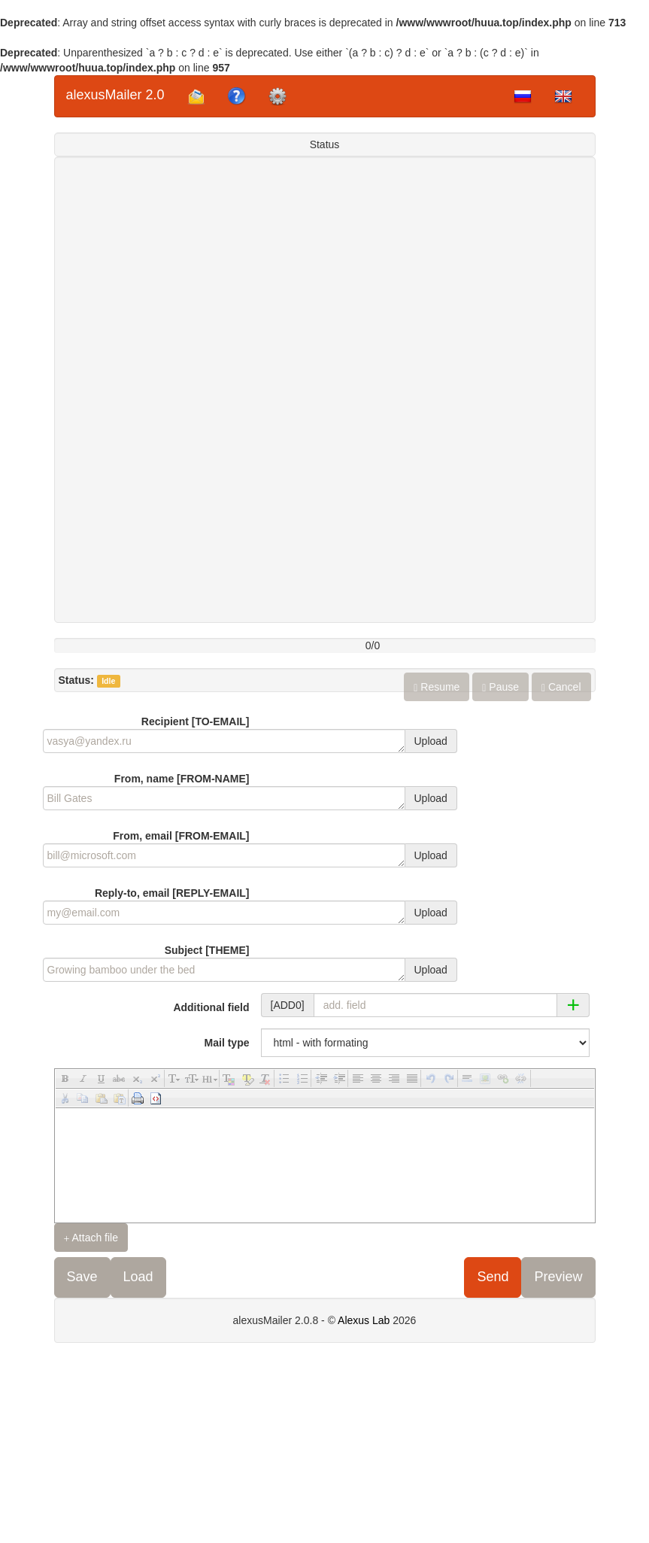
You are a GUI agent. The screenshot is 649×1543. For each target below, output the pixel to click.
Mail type (227, 1043)
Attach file (91, 1238)
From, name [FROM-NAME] (182, 779)
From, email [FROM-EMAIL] (181, 836)
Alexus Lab (364, 1320)
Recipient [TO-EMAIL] (195, 721)
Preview (558, 1276)
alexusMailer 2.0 (115, 94)
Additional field (211, 1007)
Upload (430, 741)
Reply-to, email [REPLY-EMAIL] (172, 893)
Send (492, 1276)
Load (138, 1276)
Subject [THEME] (207, 950)
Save (82, 1276)
